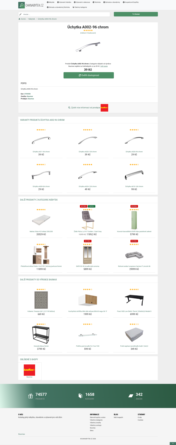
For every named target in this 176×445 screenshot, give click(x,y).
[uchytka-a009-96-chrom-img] (41, 175)
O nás (140, 417)
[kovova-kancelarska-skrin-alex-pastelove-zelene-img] (134, 220)
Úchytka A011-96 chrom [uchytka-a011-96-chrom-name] (41, 152)
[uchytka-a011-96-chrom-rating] (41, 130)
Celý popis (104, 66)
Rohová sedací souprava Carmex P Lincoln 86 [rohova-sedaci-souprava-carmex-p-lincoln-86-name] (134, 266)
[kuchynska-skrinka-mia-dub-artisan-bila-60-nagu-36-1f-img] (88, 300)
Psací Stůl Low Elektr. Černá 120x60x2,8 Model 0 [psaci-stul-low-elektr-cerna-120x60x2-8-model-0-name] (134, 311)
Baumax (30, 96)
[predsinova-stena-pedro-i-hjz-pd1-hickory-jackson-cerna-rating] (41, 244)
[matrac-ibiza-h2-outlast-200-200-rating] (41, 209)
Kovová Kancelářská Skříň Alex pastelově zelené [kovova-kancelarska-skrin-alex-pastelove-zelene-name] (134, 231)
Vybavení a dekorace (82, 2)
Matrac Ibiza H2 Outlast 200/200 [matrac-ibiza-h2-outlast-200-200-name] (41, 231)
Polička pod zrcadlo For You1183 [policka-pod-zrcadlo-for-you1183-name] (87, 346)
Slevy (91, 430)
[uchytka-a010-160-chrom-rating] (134, 164)
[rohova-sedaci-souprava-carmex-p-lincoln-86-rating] (134, 244)
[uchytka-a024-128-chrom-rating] (88, 164)
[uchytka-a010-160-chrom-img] (134, 175)
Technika (96, 2)
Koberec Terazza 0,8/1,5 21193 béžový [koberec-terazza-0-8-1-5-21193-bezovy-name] (41, 311)
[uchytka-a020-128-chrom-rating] (88, 130)
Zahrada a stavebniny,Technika (58, 7)
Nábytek (50, 2)
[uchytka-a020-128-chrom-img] (88, 140)
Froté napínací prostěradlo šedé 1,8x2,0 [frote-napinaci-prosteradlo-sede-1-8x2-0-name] (134, 346)
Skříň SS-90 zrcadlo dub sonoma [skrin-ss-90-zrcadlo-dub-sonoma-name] (87, 266)
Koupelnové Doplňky (131, 2)
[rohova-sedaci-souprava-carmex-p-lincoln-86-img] (134, 255)
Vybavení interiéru (64, 2)
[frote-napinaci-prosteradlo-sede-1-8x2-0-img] (134, 334)
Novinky (92, 428)
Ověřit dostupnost (88, 75)
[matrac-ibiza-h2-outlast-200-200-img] (41, 220)
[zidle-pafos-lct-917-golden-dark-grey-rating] (88, 209)
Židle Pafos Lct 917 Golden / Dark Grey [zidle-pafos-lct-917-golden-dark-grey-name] (88, 231)
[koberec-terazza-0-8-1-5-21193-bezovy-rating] (41, 289)
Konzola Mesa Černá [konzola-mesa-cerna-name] (41, 346)
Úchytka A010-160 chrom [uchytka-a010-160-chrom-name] (134, 186)
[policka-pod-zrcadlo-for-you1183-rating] (88, 324)
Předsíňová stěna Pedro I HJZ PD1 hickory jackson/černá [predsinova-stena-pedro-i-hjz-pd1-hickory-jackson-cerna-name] (41, 266)
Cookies (140, 420)
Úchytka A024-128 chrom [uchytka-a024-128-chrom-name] (88, 186)
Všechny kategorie (79, 7)
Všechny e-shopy (95, 425)
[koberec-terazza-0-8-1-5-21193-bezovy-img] (41, 300)
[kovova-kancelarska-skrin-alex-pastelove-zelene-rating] (134, 209)
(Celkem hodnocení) (88, 33)
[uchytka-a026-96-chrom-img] (134, 140)
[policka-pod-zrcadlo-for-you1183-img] (88, 334)
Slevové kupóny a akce (97, 417)
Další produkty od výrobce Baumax (38, 279)
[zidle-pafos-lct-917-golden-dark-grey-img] (88, 220)
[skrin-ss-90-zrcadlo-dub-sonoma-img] (88, 255)
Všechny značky (95, 423)
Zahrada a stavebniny (111, 2)
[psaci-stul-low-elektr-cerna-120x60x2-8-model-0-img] (134, 300)
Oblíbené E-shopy (29, 359)
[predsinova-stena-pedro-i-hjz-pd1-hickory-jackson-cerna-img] (41, 255)
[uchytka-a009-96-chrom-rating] (41, 164)
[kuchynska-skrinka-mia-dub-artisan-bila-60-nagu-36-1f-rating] (88, 289)
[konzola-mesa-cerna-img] (41, 334)
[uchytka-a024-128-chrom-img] (88, 175)
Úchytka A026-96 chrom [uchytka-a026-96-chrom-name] (134, 152)
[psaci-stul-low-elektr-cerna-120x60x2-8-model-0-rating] (134, 289)
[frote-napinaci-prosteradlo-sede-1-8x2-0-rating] (134, 324)
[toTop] (173, 443)
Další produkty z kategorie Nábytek (39, 199)
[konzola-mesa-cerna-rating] (41, 324)
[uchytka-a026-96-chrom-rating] (134, 130)
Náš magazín (118, 417)
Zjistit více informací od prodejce (88, 108)
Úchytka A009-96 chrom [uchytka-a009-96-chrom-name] (41, 186)
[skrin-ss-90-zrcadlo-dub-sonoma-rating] (88, 244)
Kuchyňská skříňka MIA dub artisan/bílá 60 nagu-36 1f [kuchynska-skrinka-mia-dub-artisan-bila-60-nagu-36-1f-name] (87, 311)
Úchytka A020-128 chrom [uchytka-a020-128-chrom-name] (88, 152)
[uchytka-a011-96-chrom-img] (41, 140)
